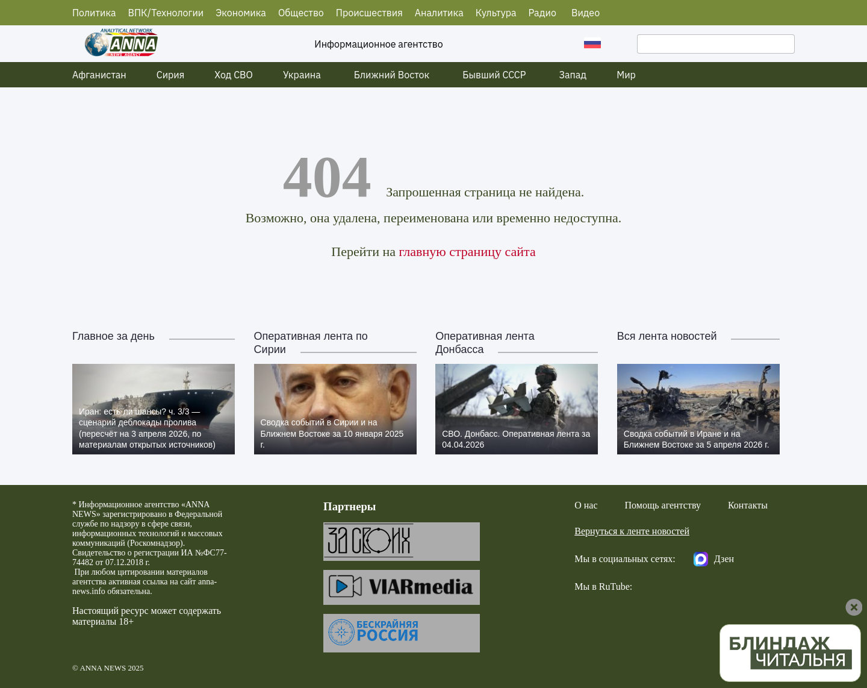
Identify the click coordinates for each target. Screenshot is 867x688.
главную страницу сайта (467, 251)
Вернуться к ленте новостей (631, 531)
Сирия (171, 75)
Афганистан (99, 75)
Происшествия (369, 13)
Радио (542, 13)
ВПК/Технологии (166, 13)
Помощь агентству (663, 505)
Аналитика (439, 13)
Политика (94, 13)
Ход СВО (233, 75)
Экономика (241, 13)
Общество (301, 13)
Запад (573, 75)
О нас (585, 505)
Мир (626, 75)
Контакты (748, 505)
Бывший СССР (494, 75)
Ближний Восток (392, 75)
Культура (496, 13)
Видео (585, 13)
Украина (302, 75)
